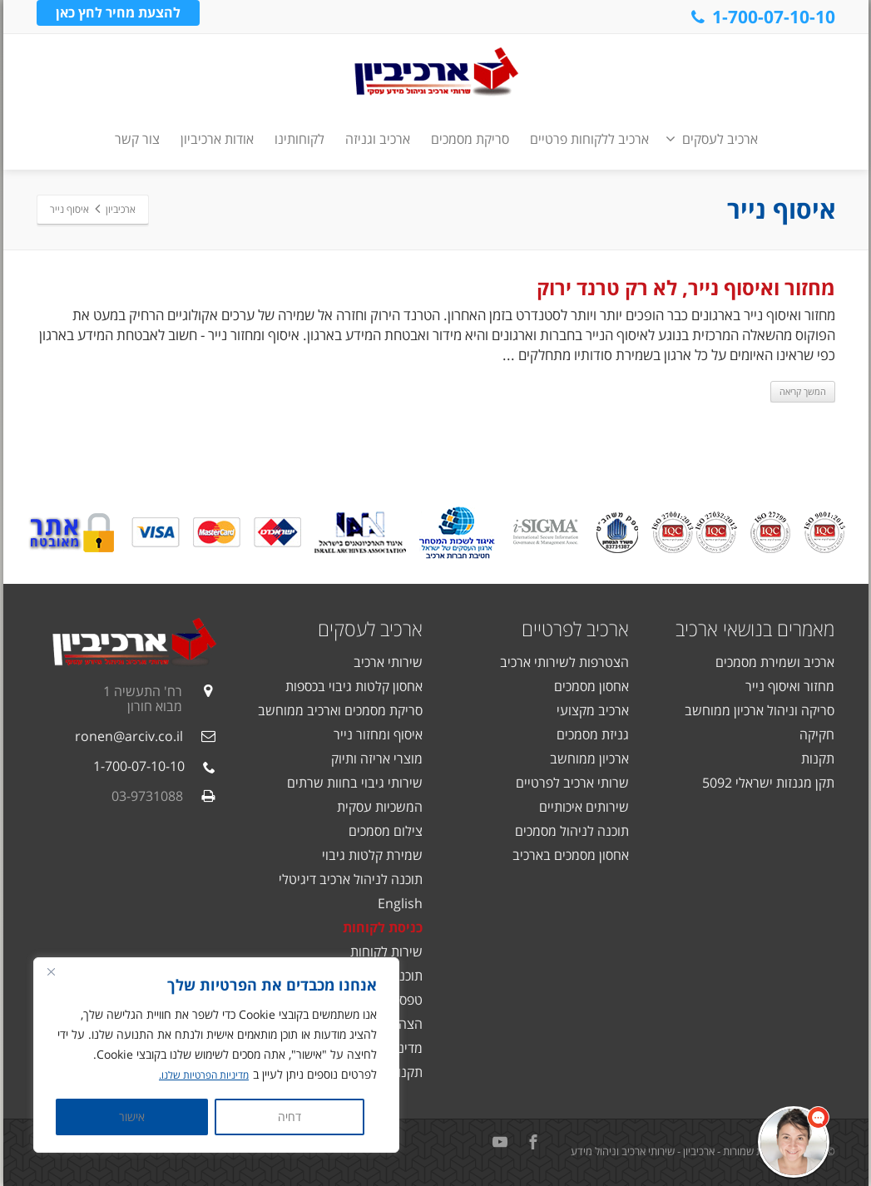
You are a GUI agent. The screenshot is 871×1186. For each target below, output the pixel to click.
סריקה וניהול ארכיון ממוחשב (759, 710)
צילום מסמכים (386, 831)
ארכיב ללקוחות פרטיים (589, 139)
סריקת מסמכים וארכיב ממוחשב (340, 710)
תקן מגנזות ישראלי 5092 (768, 782)
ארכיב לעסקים (712, 139)
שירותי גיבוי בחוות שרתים (355, 782)
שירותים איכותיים (584, 807)
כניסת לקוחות (383, 927)
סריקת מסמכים (470, 139)
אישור (132, 1116)
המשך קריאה (802, 391)
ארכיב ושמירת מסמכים (774, 662)
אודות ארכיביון (217, 139)
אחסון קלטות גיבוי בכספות (354, 686)
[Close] (51, 972)
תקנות (817, 758)
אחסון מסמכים (591, 686)
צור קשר (137, 139)
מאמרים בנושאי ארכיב (755, 628)
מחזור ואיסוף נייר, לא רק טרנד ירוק (686, 287)
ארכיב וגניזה (377, 139)
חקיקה (816, 734)
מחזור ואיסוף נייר (789, 686)
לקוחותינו (299, 139)
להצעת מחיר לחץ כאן (118, 16)
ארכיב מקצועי (593, 710)
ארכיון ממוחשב (589, 758)
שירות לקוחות (386, 951)
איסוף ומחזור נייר (378, 734)
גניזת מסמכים (593, 734)
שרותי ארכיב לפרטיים (572, 782)
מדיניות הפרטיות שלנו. (197, 1075)
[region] (216, 1055)
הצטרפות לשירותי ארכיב (564, 662)
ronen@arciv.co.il (129, 736)
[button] (793, 1142)
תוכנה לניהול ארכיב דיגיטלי (351, 879)
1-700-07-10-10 (761, 17)
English (400, 903)
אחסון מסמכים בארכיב (570, 855)
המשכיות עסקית (380, 807)
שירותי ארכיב (388, 662)
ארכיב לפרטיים (575, 628)
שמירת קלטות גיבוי (372, 855)
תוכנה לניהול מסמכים (572, 831)
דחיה (289, 1116)
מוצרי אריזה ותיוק (377, 758)
